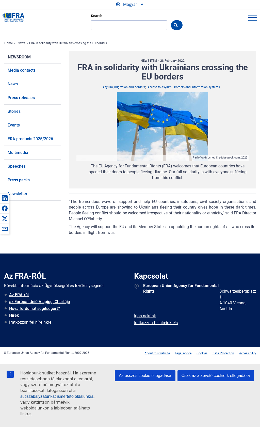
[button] (4, 198)
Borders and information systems (197, 87)
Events (14, 125)
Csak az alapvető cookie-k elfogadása (216, 375)
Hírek (14, 315)
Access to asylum (160, 87)
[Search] (129, 25)
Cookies (202, 353)
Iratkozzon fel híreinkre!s (156, 322)
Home (8, 43)
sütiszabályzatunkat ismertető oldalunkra (56, 396)
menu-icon (252, 17)
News (21, 43)
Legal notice (183, 353)
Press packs (19, 180)
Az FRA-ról (19, 294)
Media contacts (22, 70)
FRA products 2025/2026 (30, 138)
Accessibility (247, 353)
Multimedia (18, 152)
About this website (157, 353)
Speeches (17, 166)
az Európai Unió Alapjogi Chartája (39, 301)
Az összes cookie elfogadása (145, 375)
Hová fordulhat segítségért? (34, 308)
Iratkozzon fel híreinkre (30, 322)
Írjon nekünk (145, 315)
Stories (14, 111)
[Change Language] (130, 4)
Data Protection (223, 353)
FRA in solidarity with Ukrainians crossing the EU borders (68, 43)
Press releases (21, 97)
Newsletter (17, 193)
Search (96, 16)
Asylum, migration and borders (124, 87)
